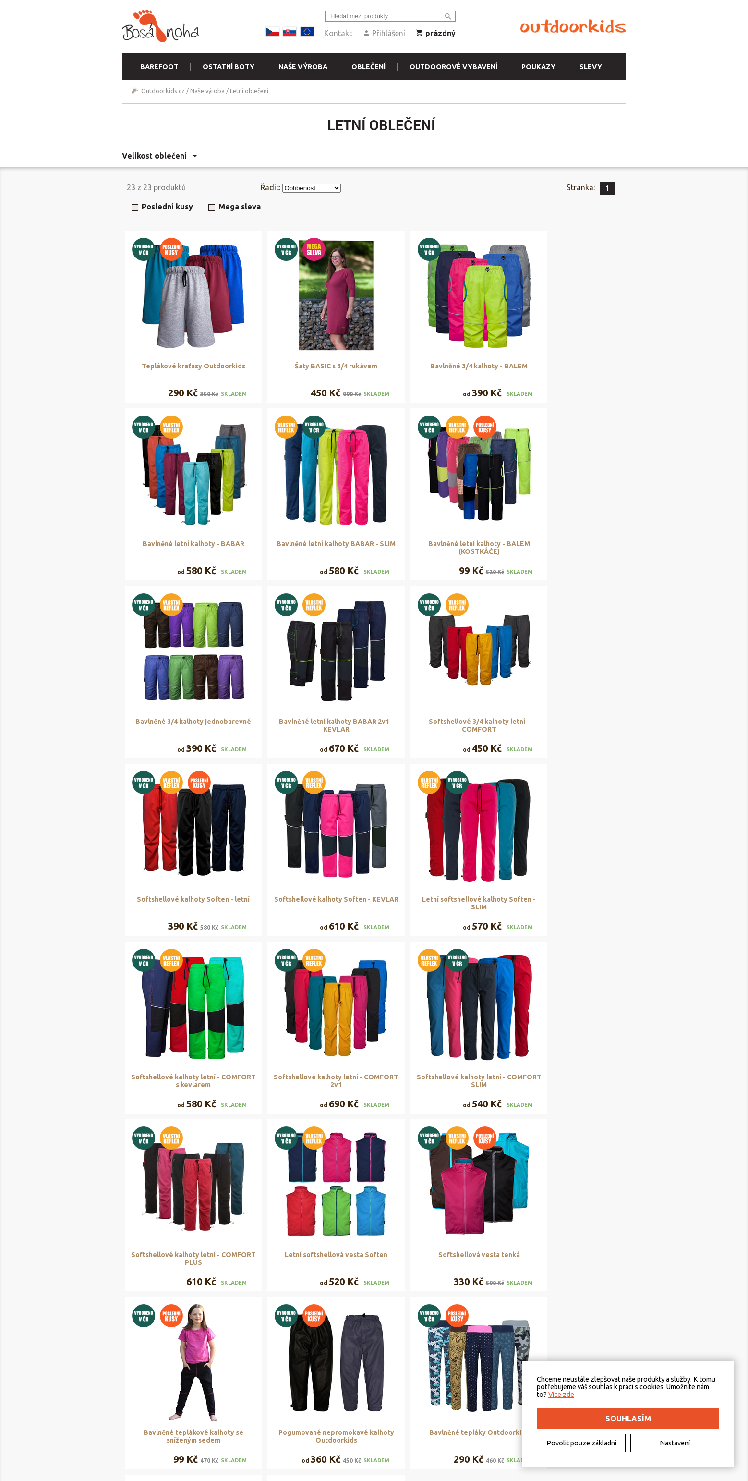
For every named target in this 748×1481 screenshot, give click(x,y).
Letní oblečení (249, 90)
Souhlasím (628, 1418)
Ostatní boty (228, 67)
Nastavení (675, 1443)
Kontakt (338, 33)
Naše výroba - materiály (306, 1420)
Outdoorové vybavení (453, 67)
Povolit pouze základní (581, 1443)
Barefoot (159, 67)
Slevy (590, 67)
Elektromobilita (153, 1420)
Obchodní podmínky (222, 1398)
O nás (139, 1398)
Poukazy (538, 67)
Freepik (467, 1472)
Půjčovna (285, 1398)
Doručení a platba (218, 1409)
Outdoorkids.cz (163, 90)
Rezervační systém (299, 1409)
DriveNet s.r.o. (414, 1472)
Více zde (561, 1394)
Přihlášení (383, 33)
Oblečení (368, 67)
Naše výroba (302, 67)
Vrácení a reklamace (222, 1420)
